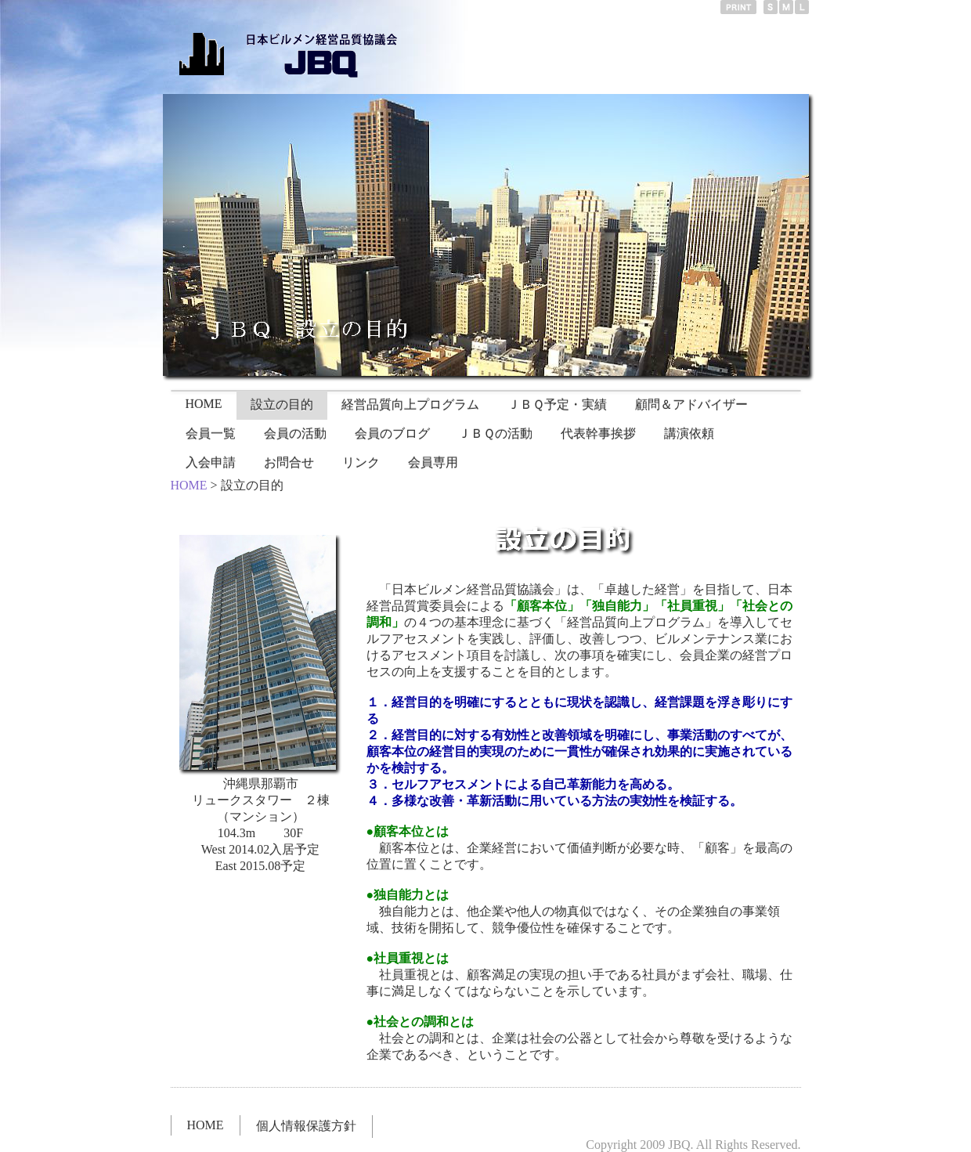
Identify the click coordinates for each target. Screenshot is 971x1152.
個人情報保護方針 (306, 1125)
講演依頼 (689, 433)
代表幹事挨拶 (598, 433)
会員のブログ (392, 433)
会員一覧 (211, 433)
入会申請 (211, 462)
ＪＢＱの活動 (495, 433)
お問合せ (289, 462)
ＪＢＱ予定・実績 (557, 404)
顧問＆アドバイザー (691, 404)
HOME (204, 403)
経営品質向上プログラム (410, 404)
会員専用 (433, 462)
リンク (361, 462)
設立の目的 (282, 404)
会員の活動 (295, 433)
